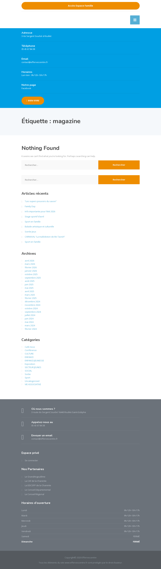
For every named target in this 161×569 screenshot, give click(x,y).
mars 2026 (30, 263)
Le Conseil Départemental (38, 489)
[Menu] (135, 19)
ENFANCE (29, 357)
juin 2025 (29, 284)
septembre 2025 (33, 277)
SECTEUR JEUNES (33, 367)
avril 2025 (29, 291)
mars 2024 (30, 325)
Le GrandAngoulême (35, 476)
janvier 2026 (31, 270)
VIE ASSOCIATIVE (33, 384)
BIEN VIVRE (32, 100)
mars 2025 (30, 294)
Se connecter (31, 460)
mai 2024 (29, 322)
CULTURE (29, 353)
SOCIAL (28, 370)
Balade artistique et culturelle (39, 226)
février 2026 (31, 267)
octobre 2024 (31, 308)
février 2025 (31, 298)
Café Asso (30, 346)
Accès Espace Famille (80, 5)
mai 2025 (29, 287)
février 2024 (31, 328)
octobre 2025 (31, 274)
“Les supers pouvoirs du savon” (41, 201)
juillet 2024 (30, 315)
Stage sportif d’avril (34, 216)
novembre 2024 (32, 304)
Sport (27, 377)
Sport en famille (33, 221)
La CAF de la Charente (35, 480)
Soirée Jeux (30, 231)
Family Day (30, 206)
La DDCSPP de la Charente (38, 485)
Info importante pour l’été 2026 (40, 211)
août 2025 (29, 280)
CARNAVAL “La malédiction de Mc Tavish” (45, 236)
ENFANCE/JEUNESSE (34, 360)
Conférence (31, 350)
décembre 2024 (32, 301)
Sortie (28, 374)
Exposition (30, 363)
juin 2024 (29, 318)
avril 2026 (29, 260)
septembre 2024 (33, 311)
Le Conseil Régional (34, 494)
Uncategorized (32, 381)
